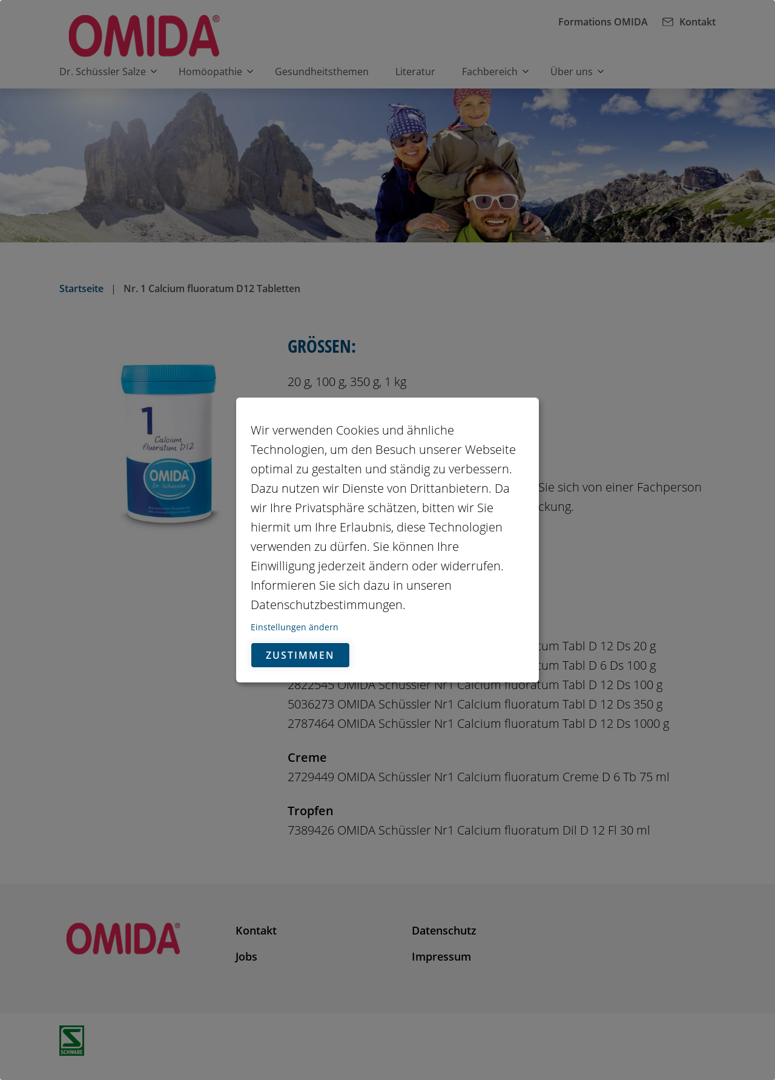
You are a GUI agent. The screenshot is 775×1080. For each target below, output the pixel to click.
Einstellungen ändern (294, 627)
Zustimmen (300, 655)
